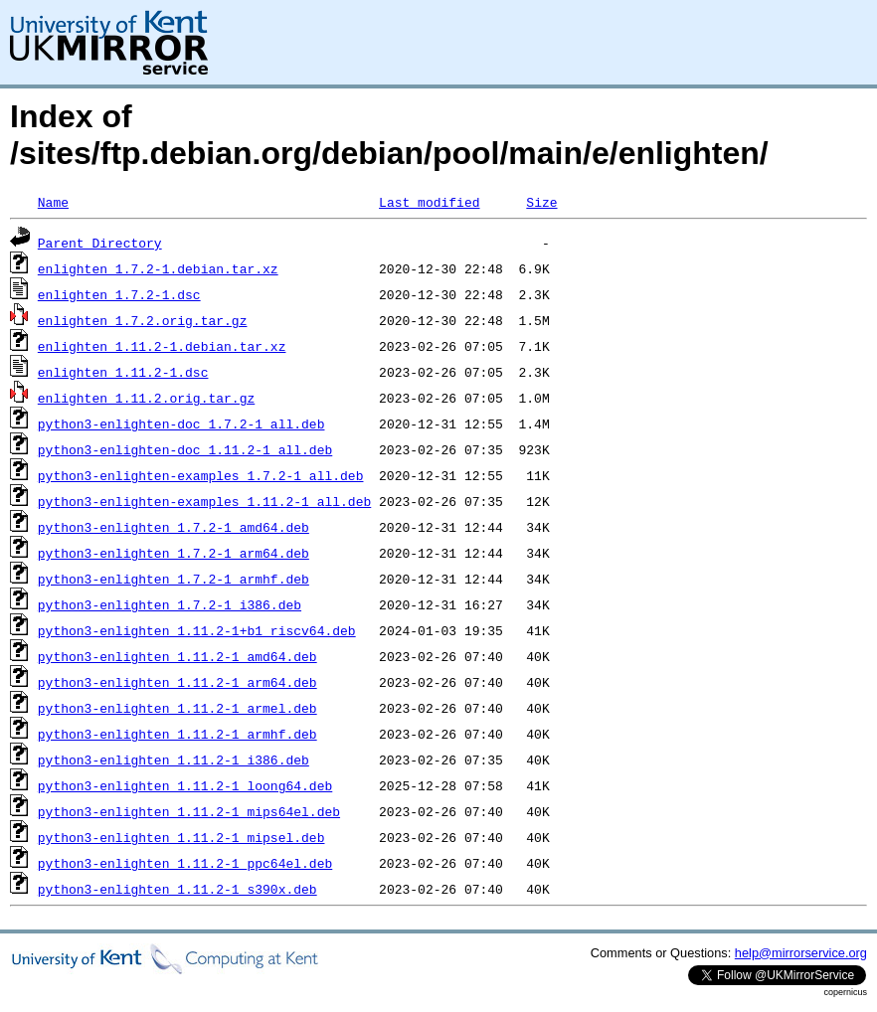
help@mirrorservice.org (801, 952)
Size (541, 202)
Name (53, 202)
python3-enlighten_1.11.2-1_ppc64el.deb (185, 863)
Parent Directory (100, 243)
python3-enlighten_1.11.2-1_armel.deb (177, 708)
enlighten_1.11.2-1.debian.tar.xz (162, 346)
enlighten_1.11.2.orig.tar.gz (146, 398)
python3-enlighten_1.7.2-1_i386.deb (169, 604)
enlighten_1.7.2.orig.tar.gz (143, 320)
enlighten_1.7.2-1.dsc (119, 294)
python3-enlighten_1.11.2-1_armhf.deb (177, 734)
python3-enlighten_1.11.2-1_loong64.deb (185, 785)
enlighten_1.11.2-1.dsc (123, 372)
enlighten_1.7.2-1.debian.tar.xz (158, 268)
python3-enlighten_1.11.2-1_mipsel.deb (181, 837)
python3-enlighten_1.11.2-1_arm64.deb (177, 682)
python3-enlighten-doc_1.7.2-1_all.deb (181, 423)
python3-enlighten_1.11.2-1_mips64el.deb (189, 811)
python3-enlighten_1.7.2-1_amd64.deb (173, 527)
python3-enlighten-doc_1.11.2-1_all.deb (185, 449)
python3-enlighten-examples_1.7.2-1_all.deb (201, 475)
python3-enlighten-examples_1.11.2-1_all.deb (204, 501)
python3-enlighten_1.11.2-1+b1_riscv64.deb (197, 630)
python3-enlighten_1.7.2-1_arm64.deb (173, 553)
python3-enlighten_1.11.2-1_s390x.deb (177, 889)
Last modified (429, 202)
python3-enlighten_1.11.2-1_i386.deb (173, 759)
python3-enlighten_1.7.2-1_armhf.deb (173, 579)
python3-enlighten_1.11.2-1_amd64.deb (177, 656)
